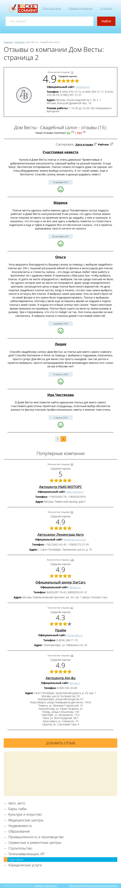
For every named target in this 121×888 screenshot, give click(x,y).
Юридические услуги (25, 865)
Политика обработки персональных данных (93, 885)
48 (72, 655)
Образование (19, 831)
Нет (79, 133)
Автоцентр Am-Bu (61, 678)
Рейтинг (103, 144)
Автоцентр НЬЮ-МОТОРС (60, 486)
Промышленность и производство (36, 837)
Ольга (60, 257)
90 (72, 464)
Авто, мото (16, 803)
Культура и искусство (25, 814)
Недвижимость (20, 825)
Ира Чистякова (60, 395)
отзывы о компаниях (45, 885)
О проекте (106, 8)
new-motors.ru (75, 491)
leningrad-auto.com (75, 539)
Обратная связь (51, 8)
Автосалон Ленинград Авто (60, 534)
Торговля (15, 859)
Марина (60, 202)
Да (68, 133)
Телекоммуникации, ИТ (26, 854)
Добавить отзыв (60, 743)
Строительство (20, 848)
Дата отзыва (84, 144)
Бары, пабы (17, 808)
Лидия (60, 344)
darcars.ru (75, 587)
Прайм (60, 630)
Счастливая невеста (60, 152)
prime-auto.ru (75, 635)
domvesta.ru (83, 87)
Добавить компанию (80, 8)
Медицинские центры (25, 820)
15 (72, 72)
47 (72, 607)
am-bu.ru (75, 683)
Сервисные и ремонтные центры (34, 842)
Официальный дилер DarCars (60, 582)
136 (72, 559)
